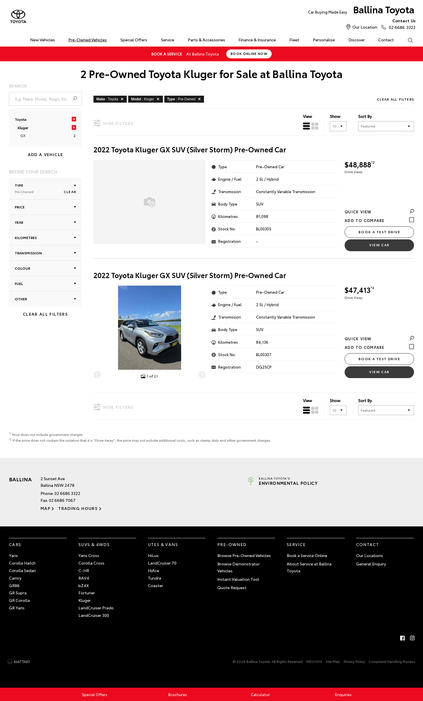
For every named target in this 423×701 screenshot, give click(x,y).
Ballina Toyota (361, 11)
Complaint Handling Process (392, 661)
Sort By (365, 116)
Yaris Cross (88, 555)
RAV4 (83, 578)
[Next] (202, 374)
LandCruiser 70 (162, 563)
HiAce (153, 570)
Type (45, 188)
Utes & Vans (163, 544)
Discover (356, 39)
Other (45, 298)
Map (45, 508)
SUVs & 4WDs (94, 544)
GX (23, 136)
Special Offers (133, 39)
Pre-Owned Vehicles (87, 39)
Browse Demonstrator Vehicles (238, 567)
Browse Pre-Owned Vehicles (244, 555)
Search (406, 40)
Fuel (45, 283)
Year (45, 222)
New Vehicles (42, 39)
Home (10, 38)
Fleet (294, 39)
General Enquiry (371, 564)
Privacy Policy (354, 661)
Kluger (84, 600)
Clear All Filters (45, 314)
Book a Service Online (307, 555)
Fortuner (86, 592)
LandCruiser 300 (93, 615)
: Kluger (146, 99)
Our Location (364, 27)
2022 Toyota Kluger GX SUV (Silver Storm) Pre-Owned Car (189, 149)
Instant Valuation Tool (238, 579)
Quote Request (232, 587)
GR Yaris (17, 608)
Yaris (13, 555)
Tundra (154, 578)
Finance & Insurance (257, 39)
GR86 (14, 585)
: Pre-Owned (185, 99)
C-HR (83, 570)
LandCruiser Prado (96, 608)
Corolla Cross (91, 563)
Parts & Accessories (206, 39)
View (307, 116)
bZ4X (83, 585)
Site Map (333, 661)
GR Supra (18, 592)
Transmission (45, 252)
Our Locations (369, 555)
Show (335, 116)
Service (167, 39)
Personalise (324, 39)
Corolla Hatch (22, 563)
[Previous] (97, 374)
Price (45, 206)
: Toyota (110, 99)
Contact (386, 39)
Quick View (379, 211)
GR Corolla (19, 600)
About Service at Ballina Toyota (309, 567)
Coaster (155, 585)
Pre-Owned (232, 544)
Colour (45, 268)
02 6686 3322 (400, 23)
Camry (15, 578)
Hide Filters (113, 123)
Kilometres (45, 237)
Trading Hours (78, 508)
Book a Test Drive (379, 231)
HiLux (153, 555)
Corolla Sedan (22, 570)
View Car (379, 244)
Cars (15, 544)
